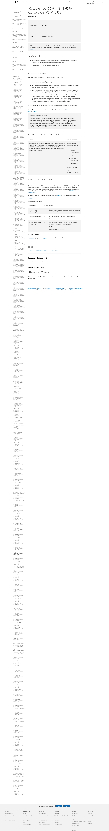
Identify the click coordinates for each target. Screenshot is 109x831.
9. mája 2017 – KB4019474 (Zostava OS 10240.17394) (19, 722)
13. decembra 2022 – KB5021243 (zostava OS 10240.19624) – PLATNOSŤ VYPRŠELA (19, 294)
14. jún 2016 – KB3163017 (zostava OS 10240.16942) (18, 777)
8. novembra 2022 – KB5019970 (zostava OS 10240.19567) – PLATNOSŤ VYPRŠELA (19, 301)
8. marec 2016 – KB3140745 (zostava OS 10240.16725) (18, 790)
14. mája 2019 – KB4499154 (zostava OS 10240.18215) (18, 581)
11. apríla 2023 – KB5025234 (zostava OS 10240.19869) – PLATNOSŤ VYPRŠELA (19, 270)
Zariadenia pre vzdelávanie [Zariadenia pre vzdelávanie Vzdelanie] (43, 815)
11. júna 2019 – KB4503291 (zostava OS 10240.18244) (18, 571)
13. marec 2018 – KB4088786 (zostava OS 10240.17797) (18, 662)
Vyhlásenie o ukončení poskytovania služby (17, 85)
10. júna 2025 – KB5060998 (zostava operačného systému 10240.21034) (17, 112)
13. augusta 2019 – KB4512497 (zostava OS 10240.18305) (18, 563)
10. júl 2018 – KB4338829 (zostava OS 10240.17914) (18, 646)
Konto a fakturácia (51, 1)
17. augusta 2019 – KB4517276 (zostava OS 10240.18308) (18, 558)
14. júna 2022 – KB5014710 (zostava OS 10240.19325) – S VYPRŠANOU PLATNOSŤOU (18, 335)
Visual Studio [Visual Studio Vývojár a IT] (74, 830)
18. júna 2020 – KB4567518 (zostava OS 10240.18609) (18, 497)
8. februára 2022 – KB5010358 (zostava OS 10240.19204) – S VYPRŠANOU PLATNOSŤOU (18, 364)
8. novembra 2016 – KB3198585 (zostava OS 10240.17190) (18, 751)
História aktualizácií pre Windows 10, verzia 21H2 (19, 15)
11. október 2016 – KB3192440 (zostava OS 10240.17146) (18, 755)
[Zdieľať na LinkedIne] (31, 246)
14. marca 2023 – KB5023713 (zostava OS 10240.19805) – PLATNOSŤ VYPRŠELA (19, 276)
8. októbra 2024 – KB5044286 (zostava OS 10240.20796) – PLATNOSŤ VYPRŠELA (19, 161)
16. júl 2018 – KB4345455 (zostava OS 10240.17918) (18, 642)
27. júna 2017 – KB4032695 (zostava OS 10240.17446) (18, 713)
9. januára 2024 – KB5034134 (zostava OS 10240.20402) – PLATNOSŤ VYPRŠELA (19, 214)
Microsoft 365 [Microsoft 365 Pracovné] (56, 822)
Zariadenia (42, 1)
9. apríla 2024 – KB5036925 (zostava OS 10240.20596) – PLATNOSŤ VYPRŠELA (19, 196)
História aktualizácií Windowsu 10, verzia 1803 (19, 52)
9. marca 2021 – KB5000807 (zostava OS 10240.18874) (18, 455)
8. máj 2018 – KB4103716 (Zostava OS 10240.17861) (18, 653)
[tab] (34, 272)
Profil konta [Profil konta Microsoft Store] (24, 813)
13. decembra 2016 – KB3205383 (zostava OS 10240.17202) (18, 746)
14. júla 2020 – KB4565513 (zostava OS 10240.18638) (19, 493)
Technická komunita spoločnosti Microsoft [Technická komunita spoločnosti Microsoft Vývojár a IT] (79, 821)
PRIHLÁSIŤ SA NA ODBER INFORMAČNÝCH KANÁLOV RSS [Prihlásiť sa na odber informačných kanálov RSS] (43, 250)
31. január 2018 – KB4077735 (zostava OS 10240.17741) (18, 672)
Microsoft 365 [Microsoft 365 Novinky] (7, 817)
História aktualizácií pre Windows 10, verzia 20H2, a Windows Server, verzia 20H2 (19, 25)
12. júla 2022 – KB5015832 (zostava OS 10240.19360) (19, 330)
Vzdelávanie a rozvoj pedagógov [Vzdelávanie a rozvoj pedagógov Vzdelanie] (44, 824)
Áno (59, 806)
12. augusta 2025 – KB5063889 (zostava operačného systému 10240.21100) (17, 101)
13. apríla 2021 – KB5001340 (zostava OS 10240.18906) (18, 446)
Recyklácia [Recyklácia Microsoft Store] (24, 822)
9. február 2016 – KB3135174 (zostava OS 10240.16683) (18, 795)
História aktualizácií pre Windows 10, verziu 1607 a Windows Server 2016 (19, 65)
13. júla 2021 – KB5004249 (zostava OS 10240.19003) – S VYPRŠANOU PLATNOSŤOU (19, 419)
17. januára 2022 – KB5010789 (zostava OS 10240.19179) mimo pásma (19, 370)
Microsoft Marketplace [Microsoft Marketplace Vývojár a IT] (75, 823)
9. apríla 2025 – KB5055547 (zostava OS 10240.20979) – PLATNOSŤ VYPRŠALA (19, 124)
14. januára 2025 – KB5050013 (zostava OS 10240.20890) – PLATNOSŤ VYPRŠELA (19, 142)
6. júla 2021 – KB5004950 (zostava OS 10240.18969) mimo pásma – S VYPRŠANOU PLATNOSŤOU (18, 426)
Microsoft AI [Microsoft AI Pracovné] (56, 813)
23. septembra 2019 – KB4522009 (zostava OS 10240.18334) (18, 548)
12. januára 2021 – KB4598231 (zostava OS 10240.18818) (18, 465)
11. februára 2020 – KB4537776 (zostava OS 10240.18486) (18, 520)
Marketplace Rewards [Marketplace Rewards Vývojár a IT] (75, 827)
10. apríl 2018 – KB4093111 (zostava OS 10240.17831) (18, 657)
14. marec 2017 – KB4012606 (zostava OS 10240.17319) (18, 736)
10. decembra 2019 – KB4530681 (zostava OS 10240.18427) (18, 529)
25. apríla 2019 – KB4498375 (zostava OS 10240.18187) (18, 586)
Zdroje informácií (60, 1)
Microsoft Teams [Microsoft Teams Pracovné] (57, 829)
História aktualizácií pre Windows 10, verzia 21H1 (19, 20)
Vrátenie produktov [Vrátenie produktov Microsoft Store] (26, 817)
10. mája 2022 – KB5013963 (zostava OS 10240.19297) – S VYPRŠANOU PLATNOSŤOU (18, 343)
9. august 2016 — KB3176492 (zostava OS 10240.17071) (18, 770)
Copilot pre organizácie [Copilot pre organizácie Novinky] (9, 813)
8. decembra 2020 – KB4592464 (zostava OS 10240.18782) (18, 470)
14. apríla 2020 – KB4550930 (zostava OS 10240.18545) (18, 510)
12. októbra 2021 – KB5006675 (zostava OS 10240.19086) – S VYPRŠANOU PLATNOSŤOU (18, 398)
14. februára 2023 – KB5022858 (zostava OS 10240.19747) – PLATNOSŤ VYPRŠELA (19, 282)
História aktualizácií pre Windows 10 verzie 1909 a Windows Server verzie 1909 (19, 35)
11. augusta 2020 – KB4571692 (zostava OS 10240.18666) (18, 489)
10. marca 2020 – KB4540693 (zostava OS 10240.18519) (18, 515)
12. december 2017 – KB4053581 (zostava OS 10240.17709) (18, 686)
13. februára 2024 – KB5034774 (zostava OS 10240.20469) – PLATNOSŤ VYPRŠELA (19, 208)
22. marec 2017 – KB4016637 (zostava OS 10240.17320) (18, 731)
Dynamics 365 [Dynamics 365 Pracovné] (56, 820)
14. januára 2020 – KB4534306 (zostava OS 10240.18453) (18, 525)
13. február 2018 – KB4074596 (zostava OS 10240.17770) (18, 667)
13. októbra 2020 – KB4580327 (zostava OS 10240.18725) (18, 479)
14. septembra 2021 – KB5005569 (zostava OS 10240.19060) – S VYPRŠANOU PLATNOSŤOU (18, 406)
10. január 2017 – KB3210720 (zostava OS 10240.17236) (18, 741)
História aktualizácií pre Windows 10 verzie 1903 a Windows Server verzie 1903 (19, 41)
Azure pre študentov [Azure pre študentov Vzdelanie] (42, 829)
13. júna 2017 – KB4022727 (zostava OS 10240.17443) (18, 718)
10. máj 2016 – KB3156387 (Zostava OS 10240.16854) (19, 781)
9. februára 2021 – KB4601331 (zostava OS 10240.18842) (18, 460)
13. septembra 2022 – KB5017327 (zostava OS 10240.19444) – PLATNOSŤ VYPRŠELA (19, 317)
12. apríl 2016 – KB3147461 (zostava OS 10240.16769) (18, 785)
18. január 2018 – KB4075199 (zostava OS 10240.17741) (18, 676)
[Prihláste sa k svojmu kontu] (99, 2)
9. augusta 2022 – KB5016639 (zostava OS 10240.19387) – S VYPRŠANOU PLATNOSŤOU (18, 324)
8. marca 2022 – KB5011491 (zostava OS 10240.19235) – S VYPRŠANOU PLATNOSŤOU (18, 357)
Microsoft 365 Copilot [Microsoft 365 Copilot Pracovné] (58, 826)
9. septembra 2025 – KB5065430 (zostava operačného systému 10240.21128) (17, 95)
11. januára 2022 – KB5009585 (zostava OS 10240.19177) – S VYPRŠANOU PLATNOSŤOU (18, 376)
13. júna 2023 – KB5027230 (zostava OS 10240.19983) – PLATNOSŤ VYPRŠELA (19, 260)
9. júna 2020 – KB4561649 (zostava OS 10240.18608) (18, 501)
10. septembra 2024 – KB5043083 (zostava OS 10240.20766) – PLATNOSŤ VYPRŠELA (19, 167)
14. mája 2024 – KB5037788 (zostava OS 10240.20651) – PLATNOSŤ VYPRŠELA (19, 190)
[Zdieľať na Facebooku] (29, 246)
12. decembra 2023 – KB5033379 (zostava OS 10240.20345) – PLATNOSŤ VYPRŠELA (19, 220)
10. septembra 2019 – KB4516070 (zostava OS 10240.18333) (18, 553)
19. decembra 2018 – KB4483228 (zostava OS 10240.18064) (18, 614)
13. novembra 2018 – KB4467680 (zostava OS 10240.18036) (18, 624)
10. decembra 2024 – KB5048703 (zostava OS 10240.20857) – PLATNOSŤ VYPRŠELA (19, 149)
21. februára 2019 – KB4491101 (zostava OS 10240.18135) (18, 600)
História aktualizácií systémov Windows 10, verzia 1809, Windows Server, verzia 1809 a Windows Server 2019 (18, 46)
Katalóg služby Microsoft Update (70, 218)
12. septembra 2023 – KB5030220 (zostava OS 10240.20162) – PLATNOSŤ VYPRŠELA (19, 238)
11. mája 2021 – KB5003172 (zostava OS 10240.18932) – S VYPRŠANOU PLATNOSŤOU (18, 440)
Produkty (36, 1)
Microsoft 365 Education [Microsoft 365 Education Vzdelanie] (43, 820)
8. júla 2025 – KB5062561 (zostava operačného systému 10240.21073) (18, 107)
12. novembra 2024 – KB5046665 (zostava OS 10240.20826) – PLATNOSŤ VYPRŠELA (19, 155)
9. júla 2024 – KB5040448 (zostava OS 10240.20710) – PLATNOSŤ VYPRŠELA (18, 178)
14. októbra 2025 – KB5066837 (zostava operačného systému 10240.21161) (17, 89)
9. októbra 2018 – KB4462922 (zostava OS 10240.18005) (18, 629)
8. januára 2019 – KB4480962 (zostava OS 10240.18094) (18, 610)
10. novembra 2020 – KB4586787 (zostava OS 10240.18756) (18, 474)
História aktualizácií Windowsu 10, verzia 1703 (19, 60)
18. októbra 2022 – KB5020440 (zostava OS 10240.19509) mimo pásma (19, 306)
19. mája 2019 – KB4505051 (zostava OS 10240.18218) (18, 576)
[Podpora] (19, 2)
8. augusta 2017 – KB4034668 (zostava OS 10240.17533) (18, 705)
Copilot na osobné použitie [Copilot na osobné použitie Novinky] (9, 815)
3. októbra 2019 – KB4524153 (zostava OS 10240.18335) (18, 544)
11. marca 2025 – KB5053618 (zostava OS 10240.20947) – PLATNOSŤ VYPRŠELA (19, 130)
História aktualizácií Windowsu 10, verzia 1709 (19, 56)
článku (31, 49)
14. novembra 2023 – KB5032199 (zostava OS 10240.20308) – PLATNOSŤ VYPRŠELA (19, 226)
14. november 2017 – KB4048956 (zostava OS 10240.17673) (18, 691)
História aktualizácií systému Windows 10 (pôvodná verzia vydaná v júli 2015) (18, 75)
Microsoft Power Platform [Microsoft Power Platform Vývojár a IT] (76, 825)
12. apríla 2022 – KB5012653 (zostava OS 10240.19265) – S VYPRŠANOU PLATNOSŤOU (18, 350)
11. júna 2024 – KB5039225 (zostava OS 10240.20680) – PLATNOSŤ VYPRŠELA (19, 184)
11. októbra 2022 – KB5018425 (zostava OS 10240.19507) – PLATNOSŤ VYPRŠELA (19, 311)
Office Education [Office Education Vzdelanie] (41, 822)
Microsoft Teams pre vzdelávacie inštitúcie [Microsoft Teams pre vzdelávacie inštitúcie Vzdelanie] (46, 817)
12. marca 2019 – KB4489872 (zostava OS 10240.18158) (18, 595)
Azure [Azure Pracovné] (55, 817)
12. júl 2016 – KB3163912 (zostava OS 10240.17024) (18, 774)
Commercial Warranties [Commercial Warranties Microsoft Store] (27, 824)
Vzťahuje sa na (32, 16)
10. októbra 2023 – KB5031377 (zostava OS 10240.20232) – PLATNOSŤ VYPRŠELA (19, 232)
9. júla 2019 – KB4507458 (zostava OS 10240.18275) (18, 567)
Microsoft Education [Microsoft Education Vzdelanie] (42, 813)
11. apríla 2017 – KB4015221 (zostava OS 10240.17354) (18, 727)
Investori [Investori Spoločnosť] (89, 821)
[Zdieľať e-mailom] (35, 246)
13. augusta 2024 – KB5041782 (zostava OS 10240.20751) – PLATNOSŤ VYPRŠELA (19, 173)
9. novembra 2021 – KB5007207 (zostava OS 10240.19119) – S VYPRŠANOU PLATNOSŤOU (18, 391)
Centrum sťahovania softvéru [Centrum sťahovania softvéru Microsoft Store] (27, 815)
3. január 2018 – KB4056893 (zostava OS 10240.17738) (18, 681)
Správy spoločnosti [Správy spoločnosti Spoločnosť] (91, 815)
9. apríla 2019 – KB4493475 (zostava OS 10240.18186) (18, 590)
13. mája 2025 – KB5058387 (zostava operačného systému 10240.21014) (17, 118)
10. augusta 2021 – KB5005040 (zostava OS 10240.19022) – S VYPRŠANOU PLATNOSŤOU (18, 413)
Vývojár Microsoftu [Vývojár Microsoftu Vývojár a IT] (75, 813)
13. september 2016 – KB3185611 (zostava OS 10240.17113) (18, 765)
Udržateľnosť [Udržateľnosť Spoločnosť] (90, 823)
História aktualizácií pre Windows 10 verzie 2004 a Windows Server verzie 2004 (19, 30)
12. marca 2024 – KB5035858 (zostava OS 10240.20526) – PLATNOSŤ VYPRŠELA (19, 202)
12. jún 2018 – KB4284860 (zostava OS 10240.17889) (18, 649)
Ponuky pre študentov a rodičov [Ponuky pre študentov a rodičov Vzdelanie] (44, 826)
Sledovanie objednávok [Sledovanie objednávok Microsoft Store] (26, 820)
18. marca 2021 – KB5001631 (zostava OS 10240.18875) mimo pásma (19, 450)
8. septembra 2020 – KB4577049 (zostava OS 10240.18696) (18, 484)
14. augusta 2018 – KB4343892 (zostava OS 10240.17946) (18, 638)
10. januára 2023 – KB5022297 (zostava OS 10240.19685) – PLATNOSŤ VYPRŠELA (19, 288)
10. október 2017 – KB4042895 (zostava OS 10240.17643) (18, 696)
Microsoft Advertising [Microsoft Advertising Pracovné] (58, 824)
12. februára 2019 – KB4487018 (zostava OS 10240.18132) (18, 605)
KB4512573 (59, 195)
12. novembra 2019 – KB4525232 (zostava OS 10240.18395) (18, 534)
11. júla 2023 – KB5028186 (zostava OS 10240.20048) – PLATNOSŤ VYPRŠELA (19, 250)
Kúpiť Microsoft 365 (71, 1)
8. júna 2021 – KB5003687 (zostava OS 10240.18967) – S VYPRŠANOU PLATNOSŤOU (18, 433)
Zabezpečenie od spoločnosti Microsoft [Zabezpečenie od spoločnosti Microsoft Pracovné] (61, 815)
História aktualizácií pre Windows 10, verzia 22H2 (19, 11)
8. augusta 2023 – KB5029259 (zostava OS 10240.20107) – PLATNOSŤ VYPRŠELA (19, 244)
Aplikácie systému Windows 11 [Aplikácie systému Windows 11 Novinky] (10, 820)
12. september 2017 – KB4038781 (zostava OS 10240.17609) (18, 700)
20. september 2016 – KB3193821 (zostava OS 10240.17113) (18, 760)
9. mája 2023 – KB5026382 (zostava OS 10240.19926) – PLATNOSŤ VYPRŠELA (19, 265)
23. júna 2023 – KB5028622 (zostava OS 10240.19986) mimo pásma (19, 254)
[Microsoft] (10, 2)
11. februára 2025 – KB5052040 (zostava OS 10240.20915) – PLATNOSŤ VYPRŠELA (19, 136)
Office (31, 1)
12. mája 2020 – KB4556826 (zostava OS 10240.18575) (18, 505)
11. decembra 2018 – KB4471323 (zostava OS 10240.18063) (18, 619)
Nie (66, 806)
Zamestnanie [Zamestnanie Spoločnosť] (90, 813)
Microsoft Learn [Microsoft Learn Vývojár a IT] (74, 815)
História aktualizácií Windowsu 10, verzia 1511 (19, 70)
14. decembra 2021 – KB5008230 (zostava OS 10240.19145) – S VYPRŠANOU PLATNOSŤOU (18, 384)
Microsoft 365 (26, 1)
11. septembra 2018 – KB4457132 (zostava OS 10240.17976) (18, 633)
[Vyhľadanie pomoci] (91, 1)
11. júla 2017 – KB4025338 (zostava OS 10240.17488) (19, 709)
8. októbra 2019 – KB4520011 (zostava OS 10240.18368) (18, 539)
